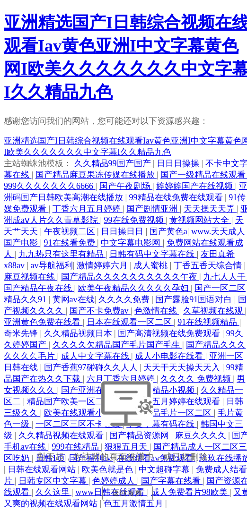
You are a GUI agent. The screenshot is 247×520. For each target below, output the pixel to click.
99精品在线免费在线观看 (177, 197)
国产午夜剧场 (126, 186)
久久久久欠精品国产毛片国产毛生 (118, 345)
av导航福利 (52, 265)
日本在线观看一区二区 (130, 322)
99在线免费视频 (135, 220)
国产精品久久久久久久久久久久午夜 (130, 276)
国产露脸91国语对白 (194, 299)
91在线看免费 (70, 242)
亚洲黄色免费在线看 (43, 322)
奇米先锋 (22, 333)
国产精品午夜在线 (39, 288)
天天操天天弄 (210, 208)
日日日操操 (179, 163)
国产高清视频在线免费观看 (170, 333)
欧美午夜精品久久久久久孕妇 (134, 288)
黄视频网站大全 (200, 220)
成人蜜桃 (151, 265)
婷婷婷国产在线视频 (195, 186)
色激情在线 (156, 310)
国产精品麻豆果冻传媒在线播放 (96, 174)
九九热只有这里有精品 (62, 254)
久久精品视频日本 (79, 333)
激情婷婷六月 (103, 265)
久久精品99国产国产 (113, 163)
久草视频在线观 (214, 310)
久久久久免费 (125, 299)
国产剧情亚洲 (153, 208)
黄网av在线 (74, 299)
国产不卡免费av (100, 310)
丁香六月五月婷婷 (88, 208)
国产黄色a (168, 231)
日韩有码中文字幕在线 (153, 254)
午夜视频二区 (70, 231)
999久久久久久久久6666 (50, 186)
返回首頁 (127, 493)
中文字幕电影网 (132, 242)
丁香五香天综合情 (209, 265)
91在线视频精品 (208, 322)
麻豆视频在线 (30, 276)
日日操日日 (123, 231)
